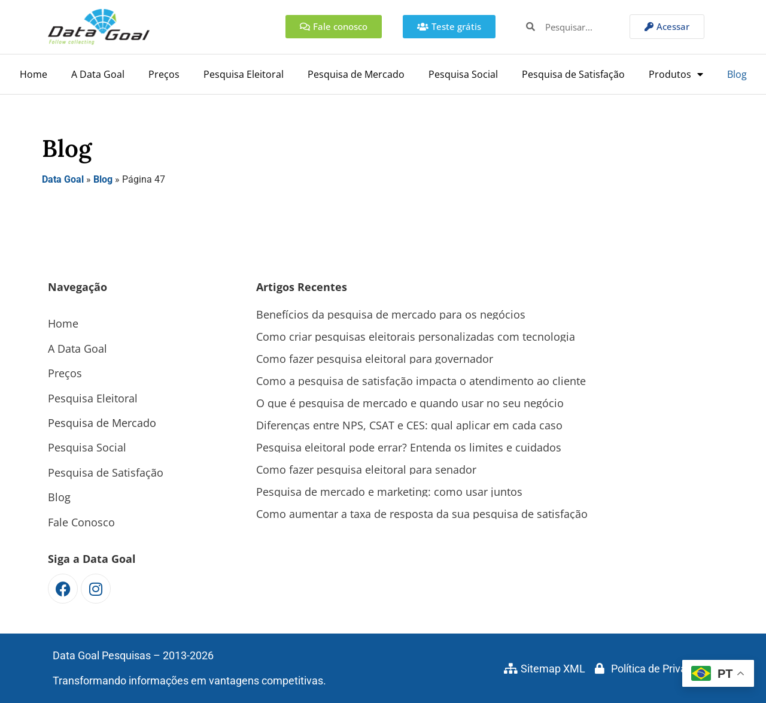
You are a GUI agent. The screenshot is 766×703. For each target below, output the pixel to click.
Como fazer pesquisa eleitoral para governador (374, 359)
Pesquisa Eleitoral (243, 74)
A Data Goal (97, 74)
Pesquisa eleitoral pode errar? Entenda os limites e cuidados (408, 447)
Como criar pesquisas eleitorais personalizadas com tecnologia (415, 336)
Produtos (676, 74)
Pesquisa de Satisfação (573, 74)
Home (33, 74)
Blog (737, 74)
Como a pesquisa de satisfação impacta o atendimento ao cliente (421, 381)
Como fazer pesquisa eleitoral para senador (366, 469)
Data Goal (63, 179)
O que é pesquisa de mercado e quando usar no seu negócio (410, 403)
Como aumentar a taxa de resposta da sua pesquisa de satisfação (422, 514)
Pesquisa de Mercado (356, 74)
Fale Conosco (81, 522)
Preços (164, 74)
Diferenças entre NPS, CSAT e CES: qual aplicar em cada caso (409, 425)
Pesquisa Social (463, 74)
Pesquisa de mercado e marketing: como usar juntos (389, 491)
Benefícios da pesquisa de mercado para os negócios (390, 314)
